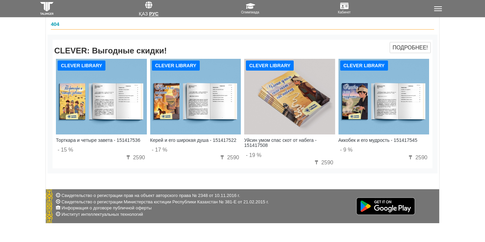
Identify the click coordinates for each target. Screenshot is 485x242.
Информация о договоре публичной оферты (107, 207)
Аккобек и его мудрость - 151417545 (377, 140)
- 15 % (65, 150)
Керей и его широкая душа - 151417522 (193, 140)
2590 (135, 157)
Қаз (143, 13)
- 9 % (346, 150)
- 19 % (253, 155)
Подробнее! (410, 47)
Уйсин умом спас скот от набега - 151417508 (280, 142)
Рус (154, 13)
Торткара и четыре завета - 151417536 (98, 140)
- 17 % (159, 150)
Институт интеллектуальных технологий (102, 214)
